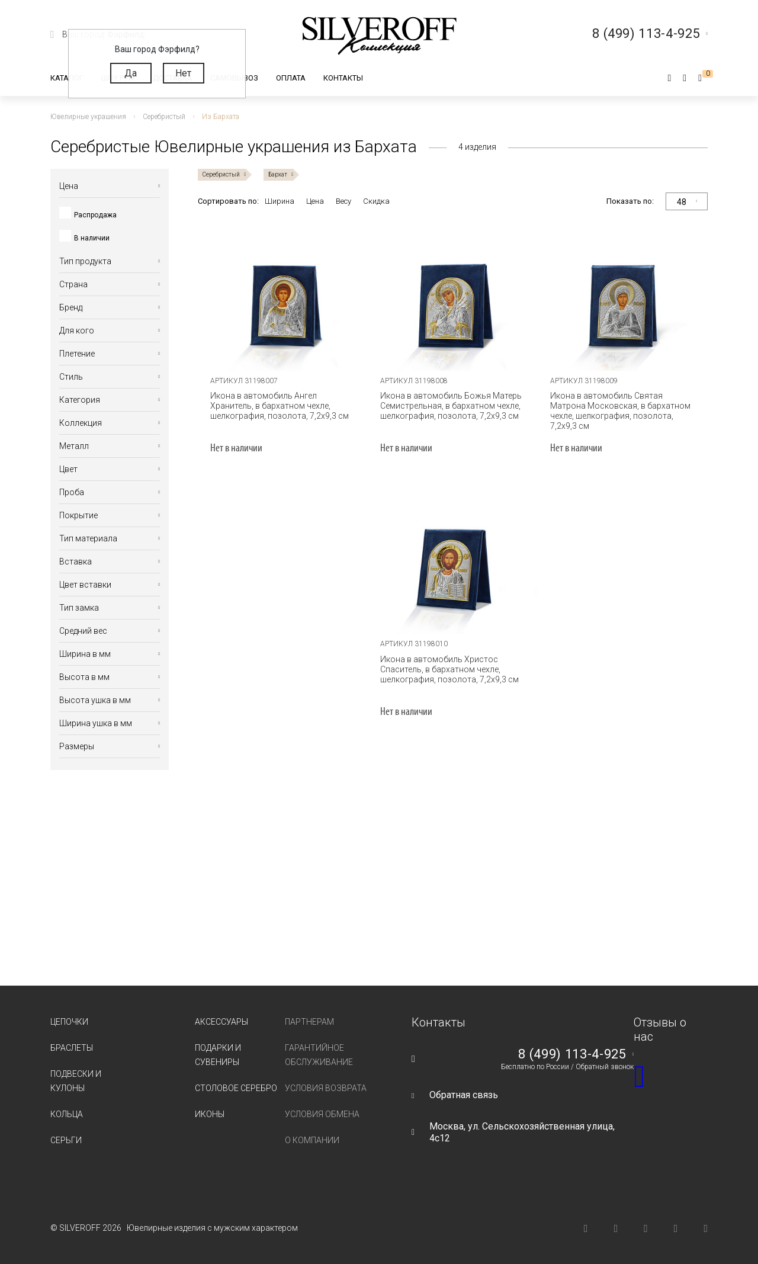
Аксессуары (221, 1021)
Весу (343, 201)
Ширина (279, 201)
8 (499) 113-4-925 (572, 1054)
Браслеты (71, 1048)
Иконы (209, 1114)
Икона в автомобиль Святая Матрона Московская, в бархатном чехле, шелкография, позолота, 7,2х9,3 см (620, 411)
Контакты (343, 77)
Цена (315, 201)
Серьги (66, 1140)
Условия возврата (326, 1088)
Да (130, 73)
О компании (312, 1140)
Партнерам (309, 1021)
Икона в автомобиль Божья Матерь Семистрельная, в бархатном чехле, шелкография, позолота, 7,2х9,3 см (451, 406)
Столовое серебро (236, 1088)
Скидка (376, 201)
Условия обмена (322, 1114)
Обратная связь (463, 1095)
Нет (183, 73)
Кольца (66, 1114)
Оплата (291, 77)
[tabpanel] (282, 294)
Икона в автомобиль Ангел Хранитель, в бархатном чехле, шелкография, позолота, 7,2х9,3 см (279, 406)
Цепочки (69, 1021)
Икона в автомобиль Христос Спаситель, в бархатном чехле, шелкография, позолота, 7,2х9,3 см (449, 669)
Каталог (66, 77)
